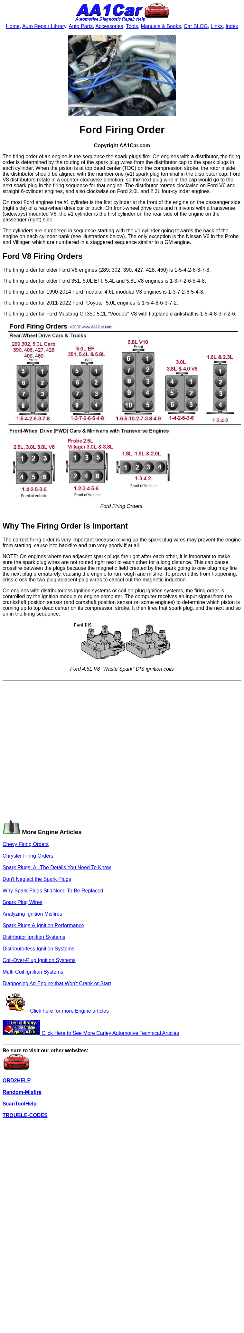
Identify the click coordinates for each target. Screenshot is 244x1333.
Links (216, 26)
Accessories (109, 26)
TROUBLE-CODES (25, 1115)
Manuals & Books (161, 26)
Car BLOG (196, 26)
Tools (132, 26)
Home (13, 26)
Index (232, 26)
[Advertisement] (64, 748)
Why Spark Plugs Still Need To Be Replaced (53, 890)
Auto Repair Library (44, 26)
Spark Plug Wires (22, 902)
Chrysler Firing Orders (28, 856)
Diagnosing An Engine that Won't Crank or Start (57, 983)
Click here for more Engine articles (56, 1011)
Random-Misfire (22, 1092)
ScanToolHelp (20, 1103)
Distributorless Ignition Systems (38, 948)
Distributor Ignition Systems (34, 937)
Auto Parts (81, 26)
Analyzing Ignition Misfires (32, 914)
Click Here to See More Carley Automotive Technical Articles (91, 1033)
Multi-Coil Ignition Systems (33, 972)
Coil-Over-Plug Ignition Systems (39, 960)
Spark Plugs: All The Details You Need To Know (57, 867)
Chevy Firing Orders (26, 844)
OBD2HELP (17, 1080)
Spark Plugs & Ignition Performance (43, 925)
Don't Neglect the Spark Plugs (37, 879)
